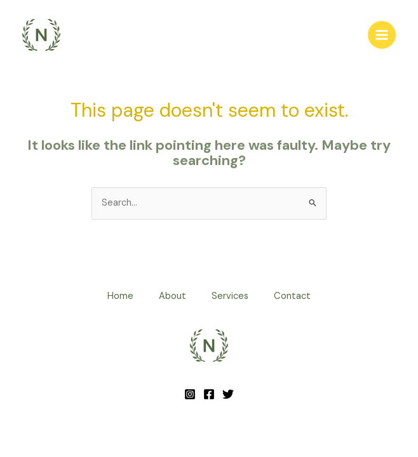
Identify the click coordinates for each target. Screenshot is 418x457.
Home (120, 296)
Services (230, 296)
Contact (292, 296)
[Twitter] (228, 394)
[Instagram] (190, 394)
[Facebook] (209, 394)
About (172, 296)
